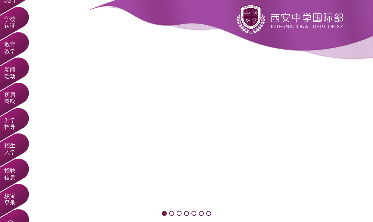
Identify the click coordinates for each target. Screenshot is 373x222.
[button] (164, 213)
